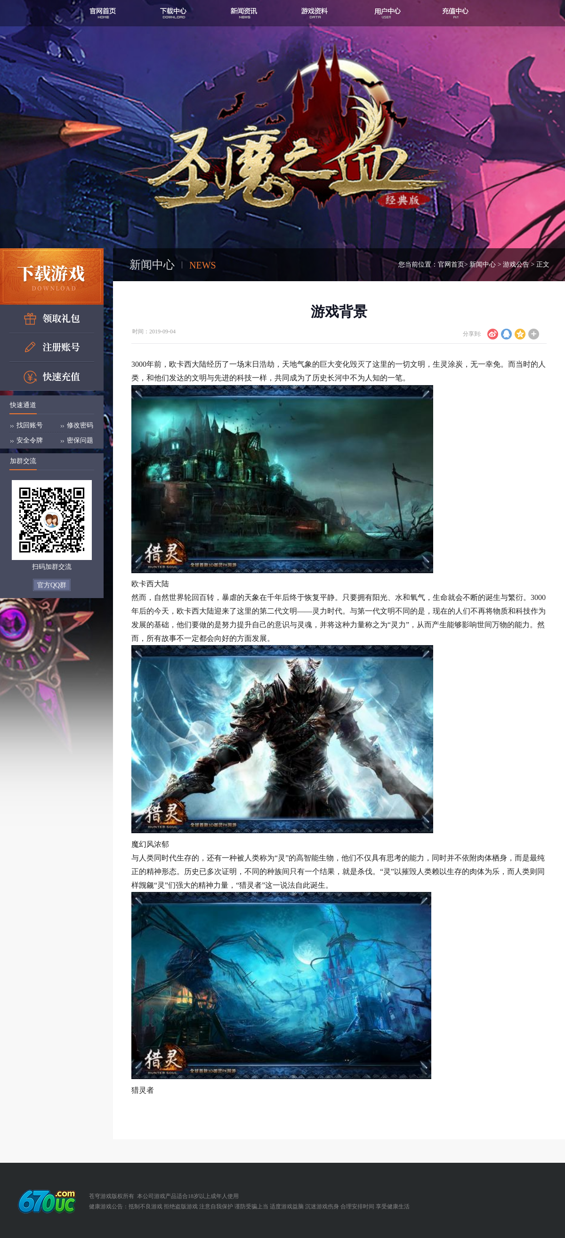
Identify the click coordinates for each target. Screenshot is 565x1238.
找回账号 (29, 425)
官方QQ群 (51, 585)
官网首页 (451, 264)
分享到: (472, 334)
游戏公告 (516, 264)
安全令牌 (29, 440)
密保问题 (80, 440)
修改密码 (80, 425)
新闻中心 (482, 264)
